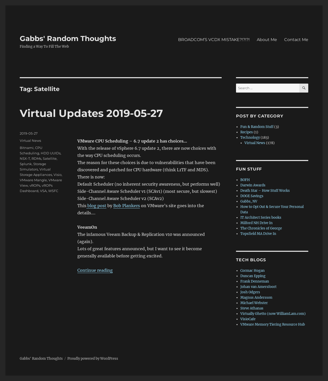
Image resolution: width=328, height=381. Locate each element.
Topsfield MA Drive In (258, 234)
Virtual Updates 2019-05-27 (91, 113)
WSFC (53, 191)
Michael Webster (254, 303)
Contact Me (296, 39)
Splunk (26, 164)
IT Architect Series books (260, 217)
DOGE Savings (251, 196)
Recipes (246, 132)
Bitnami (27, 148)
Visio (57, 175)
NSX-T (25, 158)
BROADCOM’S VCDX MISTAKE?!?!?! (214, 39)
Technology (250, 137)
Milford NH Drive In (256, 223)
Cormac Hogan (252, 270)
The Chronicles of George (261, 228)
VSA (43, 191)
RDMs (36, 158)
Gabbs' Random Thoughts (68, 38)
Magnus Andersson (256, 297)
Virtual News (30, 140)
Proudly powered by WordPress (92, 358)
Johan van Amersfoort (258, 287)
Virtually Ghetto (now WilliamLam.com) (273, 314)
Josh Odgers (250, 292)
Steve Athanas (251, 308)
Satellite (50, 158)
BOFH (245, 180)
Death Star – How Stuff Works (265, 190)
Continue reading (95, 270)
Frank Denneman (254, 281)
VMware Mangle (33, 180)
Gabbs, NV (248, 201)
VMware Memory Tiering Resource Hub (272, 324)
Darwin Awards (252, 185)
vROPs (34, 185)
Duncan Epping (252, 276)
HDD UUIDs (50, 153)
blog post (96, 205)
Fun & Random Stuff (256, 127)
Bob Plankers (126, 205)
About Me (267, 39)
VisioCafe (247, 319)
